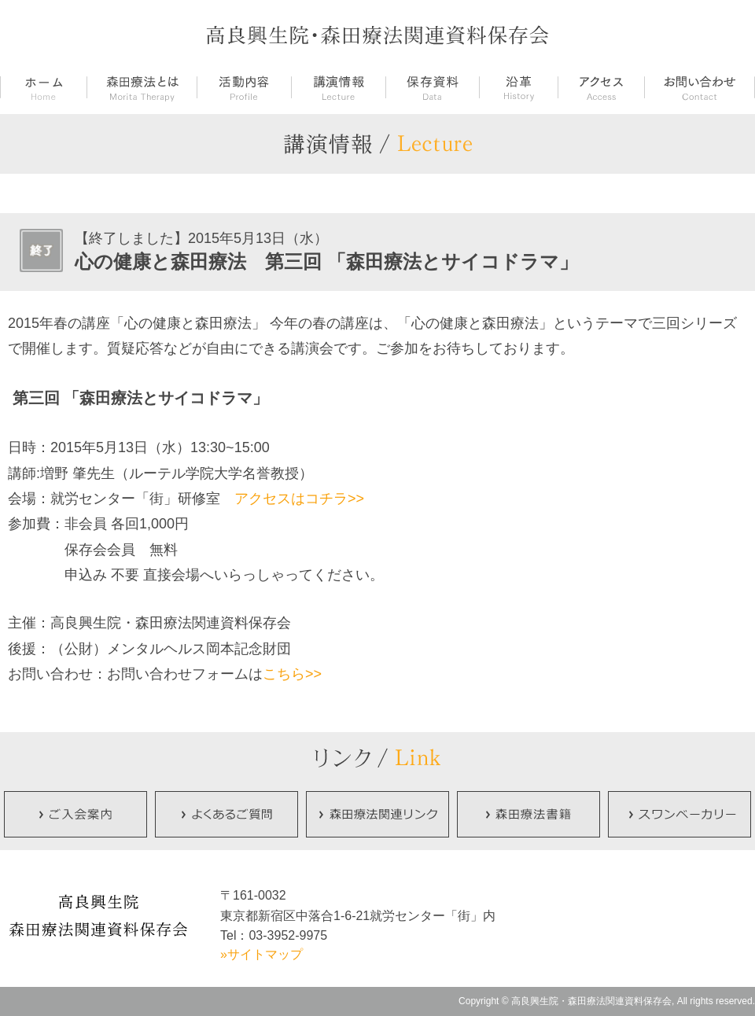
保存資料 (432, 88)
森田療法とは (142, 88)
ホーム (43, 88)
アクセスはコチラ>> (299, 498)
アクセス (601, 88)
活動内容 (244, 88)
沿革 (518, 88)
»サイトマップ (261, 954)
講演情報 (338, 88)
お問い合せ (699, 88)
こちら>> (292, 674)
